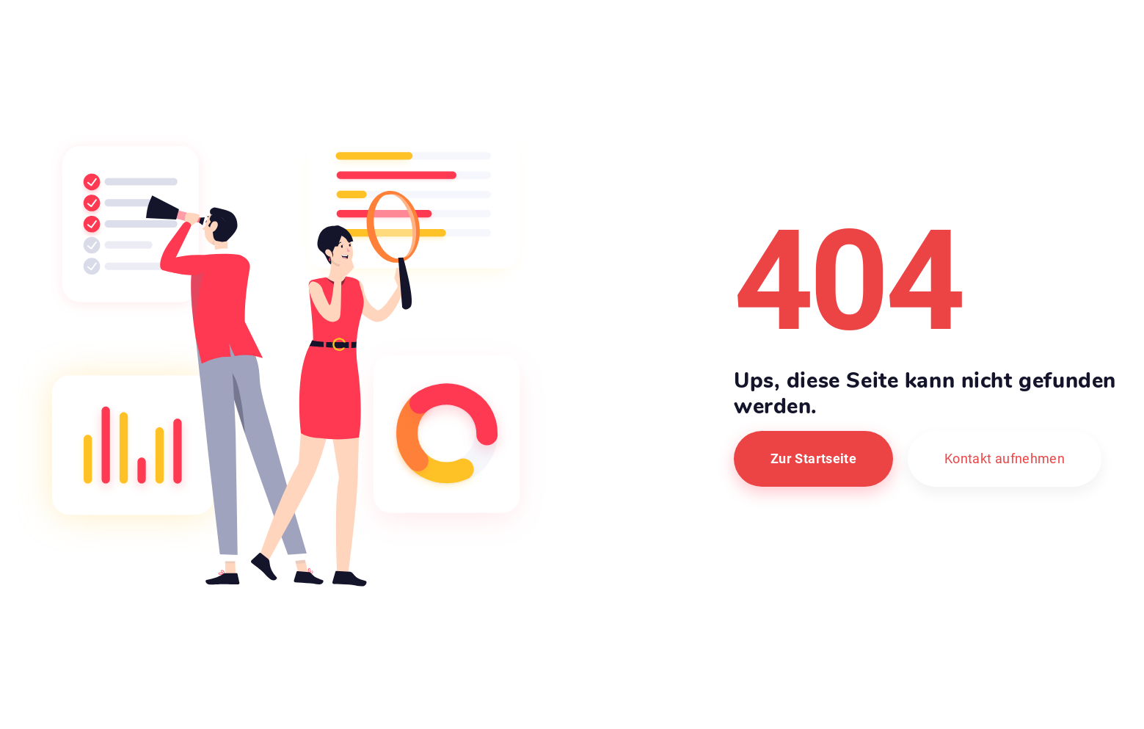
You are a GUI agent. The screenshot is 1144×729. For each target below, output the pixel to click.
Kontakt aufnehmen (1004, 458)
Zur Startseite (813, 458)
